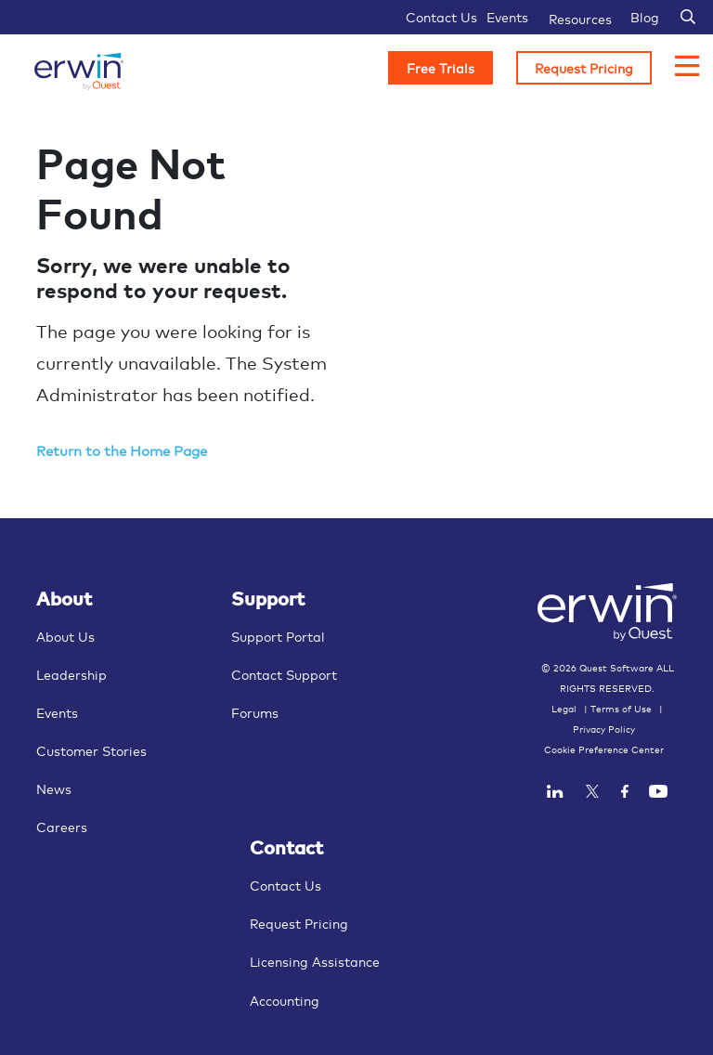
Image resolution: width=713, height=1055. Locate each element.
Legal (564, 708)
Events (507, 16)
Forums (255, 712)
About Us (65, 636)
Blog (644, 16)
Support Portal (278, 636)
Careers (61, 826)
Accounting (284, 1000)
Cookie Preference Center (604, 749)
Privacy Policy (604, 729)
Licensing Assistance (315, 961)
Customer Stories (91, 750)
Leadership (71, 674)
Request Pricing (584, 67)
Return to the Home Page (121, 450)
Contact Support (284, 674)
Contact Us (441, 16)
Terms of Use (621, 708)
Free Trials (440, 67)
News (53, 788)
